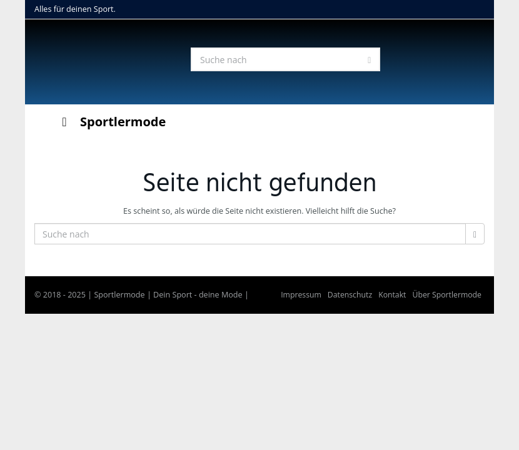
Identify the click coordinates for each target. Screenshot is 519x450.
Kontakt (392, 294)
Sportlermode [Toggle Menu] (111, 121)
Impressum (301, 294)
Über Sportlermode (446, 294)
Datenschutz (350, 294)
